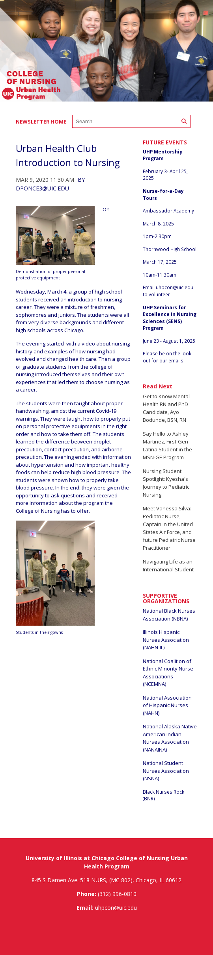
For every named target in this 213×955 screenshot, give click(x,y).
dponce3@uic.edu (42, 188)
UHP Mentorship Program (163, 155)
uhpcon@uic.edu (174, 287)
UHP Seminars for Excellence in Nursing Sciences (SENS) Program (169, 317)
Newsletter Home (41, 121)
